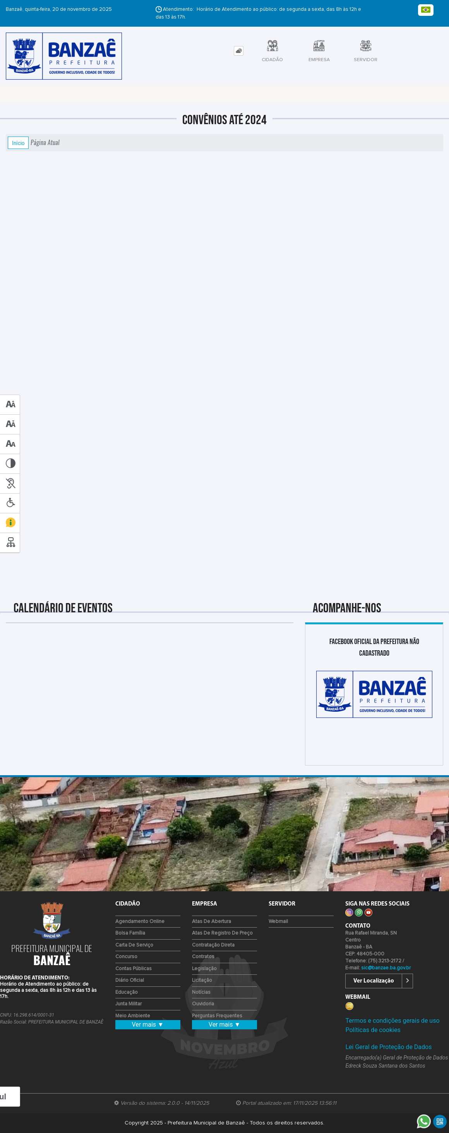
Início (18, 143)
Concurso (126, 956)
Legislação (204, 968)
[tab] (238, 51)
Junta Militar (128, 1004)
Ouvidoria (203, 1004)
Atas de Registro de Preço (222, 933)
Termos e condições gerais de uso (392, 1020)
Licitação (202, 980)
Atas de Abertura (211, 921)
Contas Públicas (133, 968)
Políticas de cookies (372, 1030)
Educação (126, 992)
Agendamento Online (140, 921)
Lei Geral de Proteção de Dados (388, 1047)
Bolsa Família (130, 933)
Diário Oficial (129, 980)
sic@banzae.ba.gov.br (386, 968)
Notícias (201, 992)
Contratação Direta (213, 945)
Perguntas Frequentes (217, 1016)
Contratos (203, 956)
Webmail (278, 921)
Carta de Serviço (134, 945)
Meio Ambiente (132, 1016)
